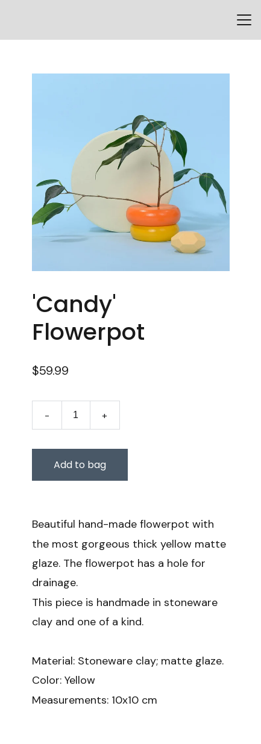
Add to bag (80, 465)
